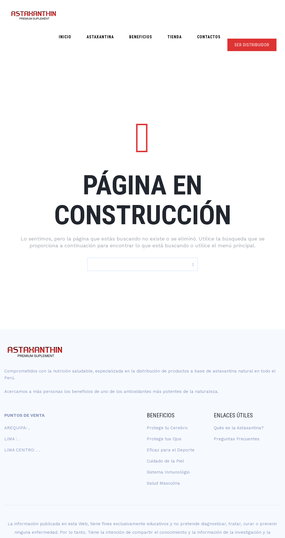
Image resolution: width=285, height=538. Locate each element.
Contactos (211, 14)
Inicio (89, 14)
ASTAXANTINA (119, 14)
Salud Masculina (163, 453)
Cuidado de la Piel (165, 431)
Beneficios (153, 14)
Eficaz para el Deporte (170, 420)
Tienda (182, 14)
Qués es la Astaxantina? (239, 398)
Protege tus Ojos (164, 409)
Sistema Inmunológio (168, 442)
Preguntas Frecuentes (236, 409)
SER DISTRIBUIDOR (251, 15)
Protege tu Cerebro (167, 398)
